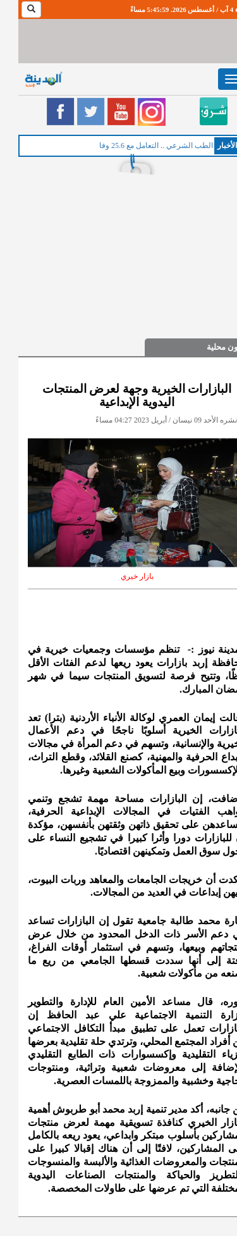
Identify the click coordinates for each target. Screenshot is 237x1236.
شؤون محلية (209, 347)
